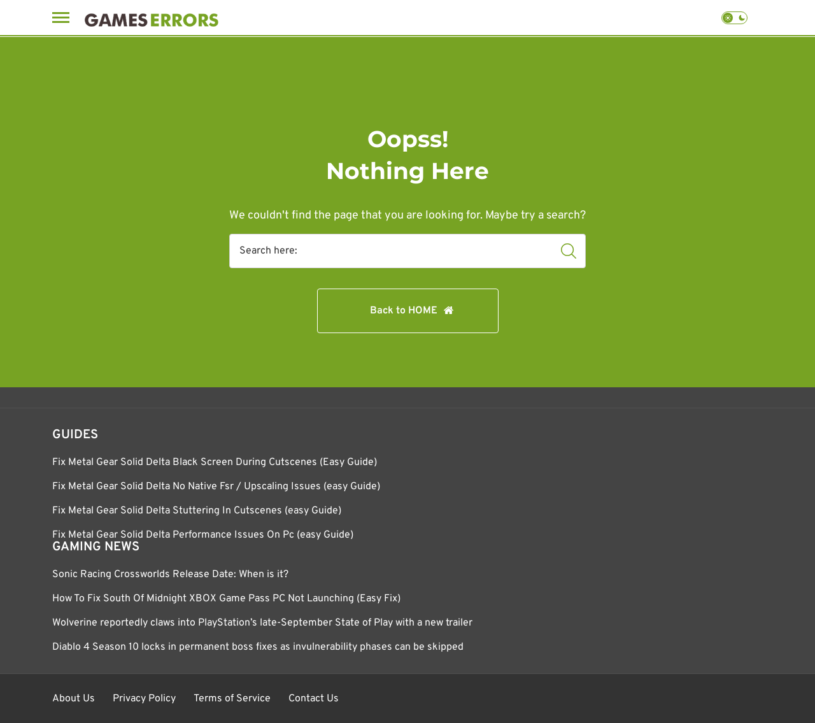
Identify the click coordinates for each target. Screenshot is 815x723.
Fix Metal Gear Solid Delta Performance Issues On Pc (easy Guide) (202, 535)
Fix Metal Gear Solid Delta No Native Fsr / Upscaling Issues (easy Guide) (216, 486)
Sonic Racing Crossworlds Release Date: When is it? (170, 574)
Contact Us (313, 698)
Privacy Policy (144, 698)
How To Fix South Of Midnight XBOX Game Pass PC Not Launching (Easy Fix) (226, 598)
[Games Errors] (151, 17)
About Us (73, 698)
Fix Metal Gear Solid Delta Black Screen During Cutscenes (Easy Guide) (214, 462)
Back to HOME (403, 310)
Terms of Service (232, 698)
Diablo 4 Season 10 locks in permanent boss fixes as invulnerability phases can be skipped (258, 647)
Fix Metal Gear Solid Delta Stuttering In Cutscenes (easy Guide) (196, 511)
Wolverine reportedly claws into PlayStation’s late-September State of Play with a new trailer (262, 623)
